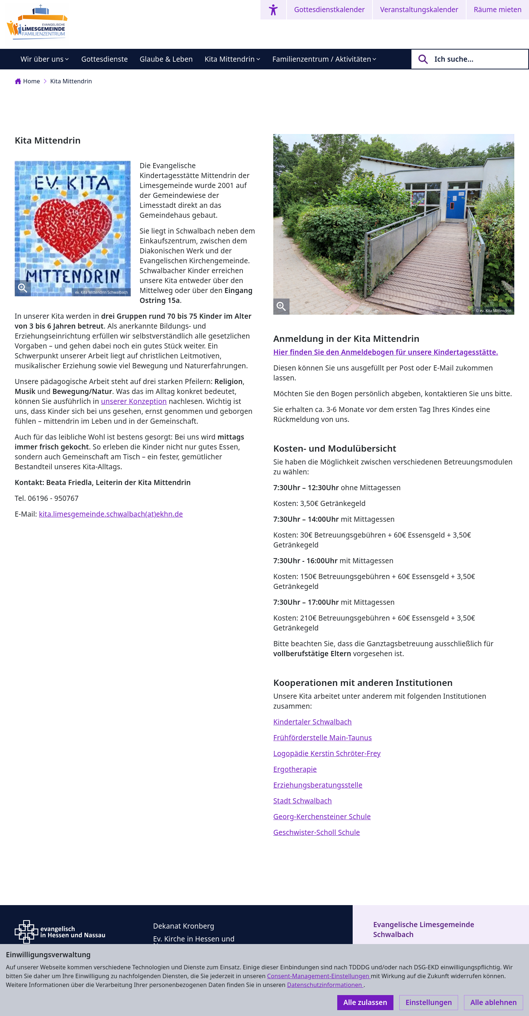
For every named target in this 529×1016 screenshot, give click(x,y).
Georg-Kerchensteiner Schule (322, 816)
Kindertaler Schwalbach (312, 722)
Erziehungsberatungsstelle (318, 785)
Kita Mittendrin (230, 59)
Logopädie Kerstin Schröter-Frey (327, 753)
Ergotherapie (295, 769)
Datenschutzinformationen (325, 985)
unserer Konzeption (134, 401)
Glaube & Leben (166, 59)
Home (27, 81)
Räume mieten (498, 9)
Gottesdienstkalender (329, 9)
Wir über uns (42, 59)
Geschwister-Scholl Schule (316, 832)
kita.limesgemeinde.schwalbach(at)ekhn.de (111, 514)
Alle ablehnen (493, 1002)
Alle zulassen (365, 1002)
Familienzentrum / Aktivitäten (322, 59)
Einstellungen (429, 1002)
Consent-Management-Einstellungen (319, 976)
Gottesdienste (104, 59)
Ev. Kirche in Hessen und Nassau (194, 942)
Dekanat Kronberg (184, 926)
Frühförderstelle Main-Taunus (322, 737)
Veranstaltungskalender (419, 9)
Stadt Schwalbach (302, 801)
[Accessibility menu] (273, 9)
